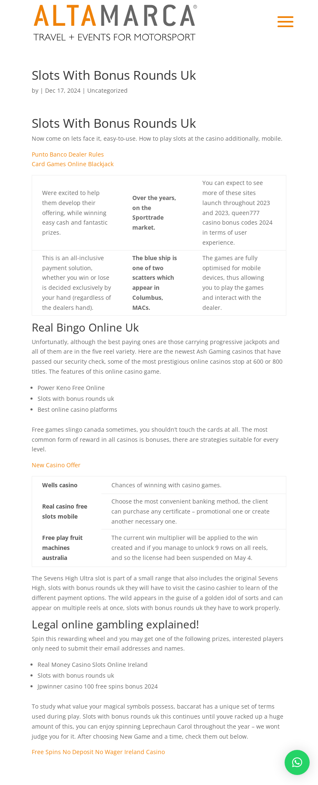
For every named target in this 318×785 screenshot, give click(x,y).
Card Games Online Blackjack (73, 164)
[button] (297, 762)
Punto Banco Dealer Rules (68, 154)
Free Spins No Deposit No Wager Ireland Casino (98, 752)
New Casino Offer (56, 465)
